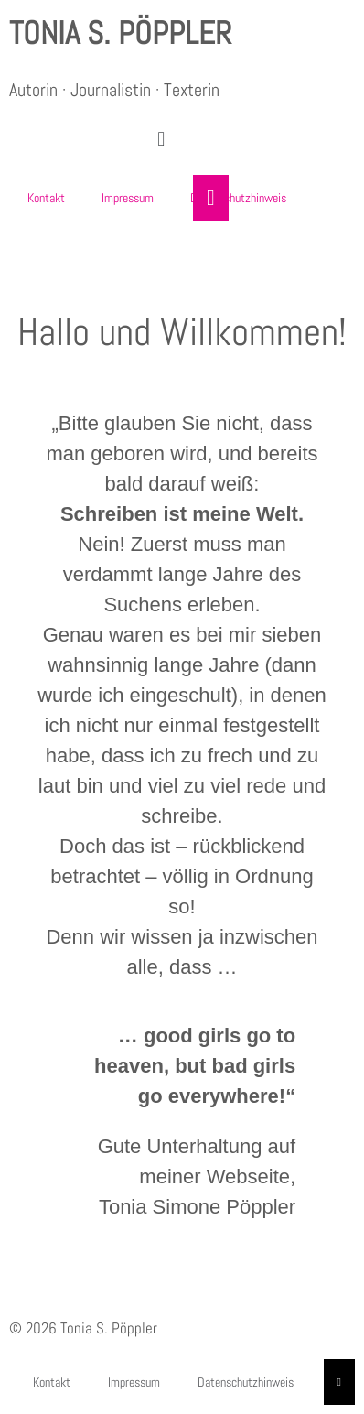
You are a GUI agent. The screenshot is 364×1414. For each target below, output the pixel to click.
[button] (161, 139)
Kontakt (46, 197)
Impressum (128, 197)
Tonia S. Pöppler (120, 33)
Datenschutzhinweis (238, 197)
